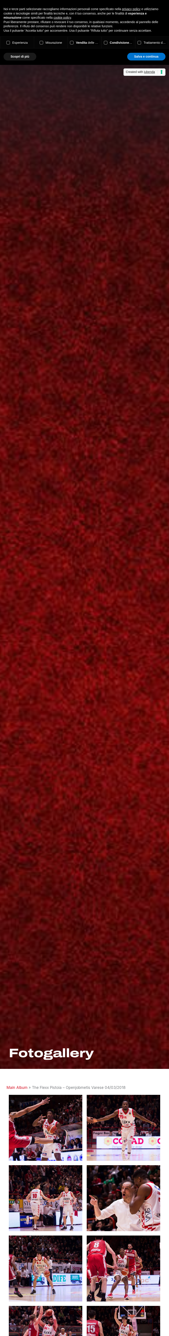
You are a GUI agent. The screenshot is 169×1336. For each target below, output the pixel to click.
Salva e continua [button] (146, 56)
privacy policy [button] (131, 9)
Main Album (17, 1087)
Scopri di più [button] (20, 56)
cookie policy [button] (62, 17)
